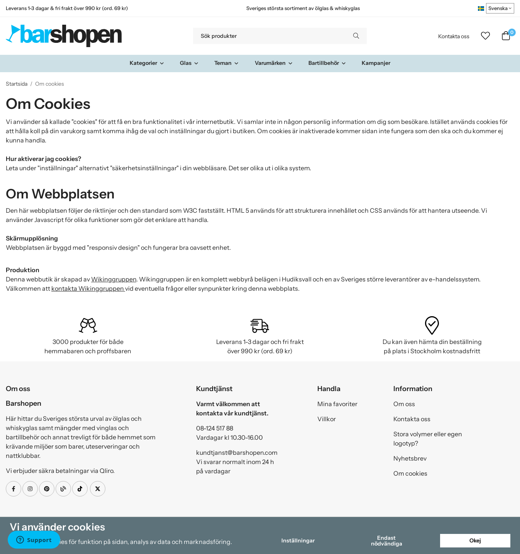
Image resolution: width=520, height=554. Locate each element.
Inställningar (298, 540)
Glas (189, 62)
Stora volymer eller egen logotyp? (427, 438)
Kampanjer (376, 62)
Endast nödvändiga (386, 540)
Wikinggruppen (113, 279)
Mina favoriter (337, 404)
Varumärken (274, 62)
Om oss (404, 404)
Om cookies (410, 473)
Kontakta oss (453, 36)
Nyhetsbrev (410, 458)
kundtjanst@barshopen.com (237, 452)
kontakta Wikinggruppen (88, 288)
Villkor (326, 419)
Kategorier (147, 62)
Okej (475, 540)
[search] (356, 36)
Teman (226, 62)
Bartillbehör (327, 62)
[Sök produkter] (269, 36)
